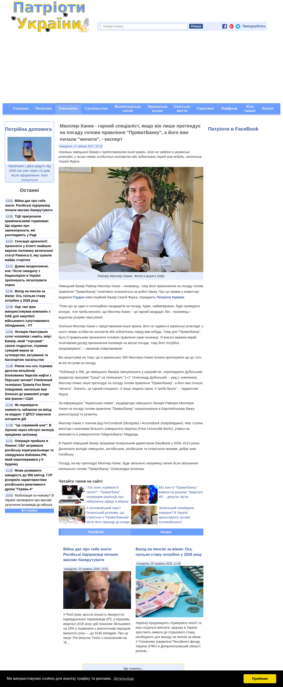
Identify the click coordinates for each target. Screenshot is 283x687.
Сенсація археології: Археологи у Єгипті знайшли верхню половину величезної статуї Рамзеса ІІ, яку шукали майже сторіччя (29, 250)
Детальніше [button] (123, 678)
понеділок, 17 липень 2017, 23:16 (81, 146)
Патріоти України (170, 297)
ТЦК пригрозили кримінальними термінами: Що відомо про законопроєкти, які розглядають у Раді (27, 225)
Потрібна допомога (28, 129)
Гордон (79, 297)
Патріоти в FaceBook (233, 128)
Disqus (166, 532)
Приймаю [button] (260, 678)
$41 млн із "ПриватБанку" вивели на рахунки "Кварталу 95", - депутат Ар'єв (181, 492)
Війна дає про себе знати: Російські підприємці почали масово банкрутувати (29, 205)
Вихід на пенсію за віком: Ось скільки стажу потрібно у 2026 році (25, 295)
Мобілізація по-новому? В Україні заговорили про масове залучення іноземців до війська (29, 500)
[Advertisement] (141, 68)
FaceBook (96, 532)
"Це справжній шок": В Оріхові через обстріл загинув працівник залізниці (29, 429)
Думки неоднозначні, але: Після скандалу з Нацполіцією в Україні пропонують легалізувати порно (27, 275)
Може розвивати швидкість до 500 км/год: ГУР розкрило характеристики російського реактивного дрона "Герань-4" (28, 480)
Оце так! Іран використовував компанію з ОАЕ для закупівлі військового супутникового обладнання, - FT (27, 316)
